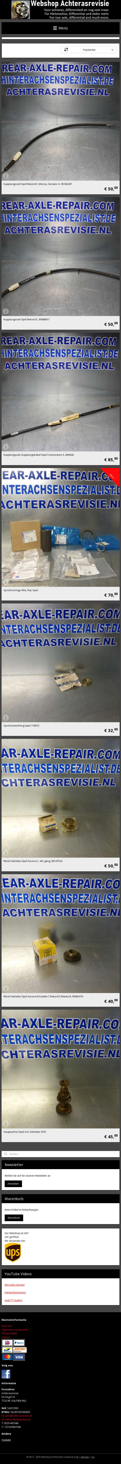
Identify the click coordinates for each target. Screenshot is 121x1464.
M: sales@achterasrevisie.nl (17, 1415)
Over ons (7, 1326)
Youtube (6, 1439)
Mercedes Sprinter (15, 1285)
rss (92, 1456)
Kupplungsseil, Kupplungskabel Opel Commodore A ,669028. (39, 455)
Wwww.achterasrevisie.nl (16, 1419)
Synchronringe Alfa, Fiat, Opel (21, 590)
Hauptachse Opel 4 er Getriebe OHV (25, 1132)
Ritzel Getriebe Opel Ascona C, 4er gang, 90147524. (33, 861)
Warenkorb (14, 1217)
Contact (6, 1337)
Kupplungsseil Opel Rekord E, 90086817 (27, 319)
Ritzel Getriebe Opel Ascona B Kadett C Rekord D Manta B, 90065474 (43, 996)
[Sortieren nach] (88, 50)
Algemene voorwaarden (15, 1329)
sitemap (85, 1456)
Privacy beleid (9, 1333)
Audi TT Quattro (13, 1300)
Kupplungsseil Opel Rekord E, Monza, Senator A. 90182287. (38, 184)
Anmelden (13, 1183)
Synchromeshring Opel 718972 (21, 725)
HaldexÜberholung (15, 1292)
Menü (60, 28)
